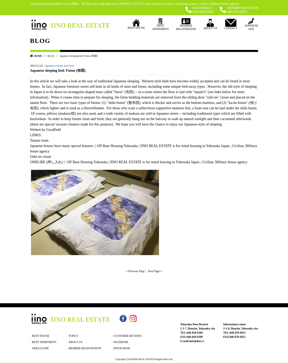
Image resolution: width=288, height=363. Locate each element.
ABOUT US (210, 24)
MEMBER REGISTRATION (186, 24)
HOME (36, 55)
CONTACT (230, 24)
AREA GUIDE (40, 348)
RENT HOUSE (40, 335)
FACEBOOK (120, 342)
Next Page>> (155, 271)
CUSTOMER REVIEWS (127, 335)
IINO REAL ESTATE (143, 359)
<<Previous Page (135, 271)
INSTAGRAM (121, 348)
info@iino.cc (196, 341)
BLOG (50, 55)
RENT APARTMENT (160, 24)
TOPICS (73, 335)
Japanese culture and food (59, 65)
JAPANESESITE (251, 24)
